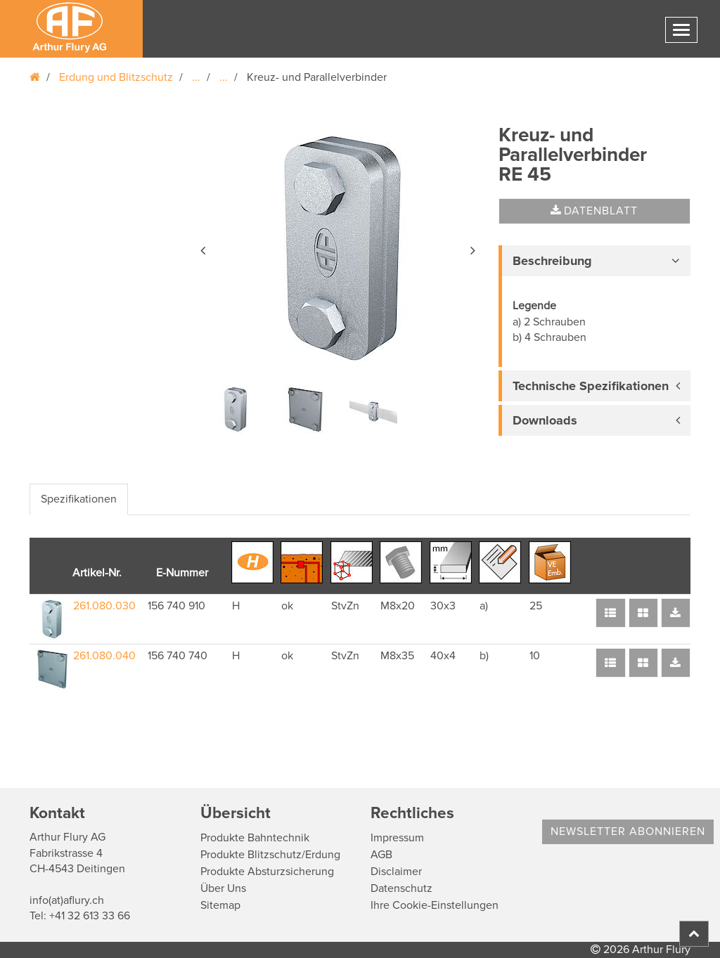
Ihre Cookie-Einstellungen (435, 905)
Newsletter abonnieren (628, 831)
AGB (381, 855)
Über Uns (223, 888)
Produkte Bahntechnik (254, 838)
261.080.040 (104, 656)
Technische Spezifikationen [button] (591, 386)
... (196, 77)
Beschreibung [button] (552, 260)
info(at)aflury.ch (67, 900)
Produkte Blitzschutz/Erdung (270, 855)
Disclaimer (396, 872)
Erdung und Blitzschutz (116, 77)
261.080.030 (104, 606)
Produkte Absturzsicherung (267, 872)
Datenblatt (594, 211)
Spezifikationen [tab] (79, 499)
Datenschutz (401, 888)
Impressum (397, 838)
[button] (203, 248)
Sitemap (220, 905)
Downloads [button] (545, 420)
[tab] (594, 260)
